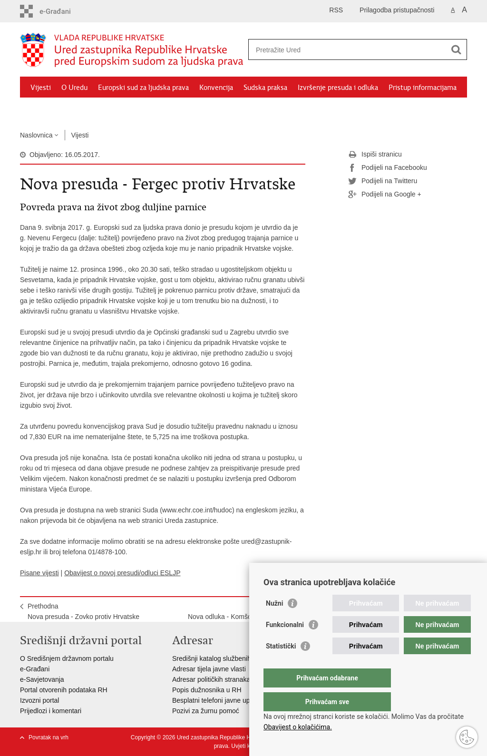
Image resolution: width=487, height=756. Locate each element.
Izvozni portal (39, 700)
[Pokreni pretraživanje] (456, 49)
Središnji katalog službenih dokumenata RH (236, 658)
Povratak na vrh (48, 737)
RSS (336, 10)
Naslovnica (36, 135)
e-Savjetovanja (42, 679)
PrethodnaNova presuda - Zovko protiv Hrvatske (83, 611)
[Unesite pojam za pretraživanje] (347, 50)
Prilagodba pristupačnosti (397, 10)
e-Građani (34, 669)
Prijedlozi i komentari (50, 711)
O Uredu (74, 87)
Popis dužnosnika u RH (207, 690)
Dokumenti (48, 109)
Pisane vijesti (39, 573)
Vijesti (40, 87)
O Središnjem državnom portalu (67, 658)
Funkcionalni (285, 644)
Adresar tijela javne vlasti (209, 669)
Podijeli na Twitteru (382, 181)
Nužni (274, 622)
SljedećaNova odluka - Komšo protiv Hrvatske (243, 611)
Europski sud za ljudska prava (143, 87)
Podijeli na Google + (384, 194)
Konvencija (216, 87)
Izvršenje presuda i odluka (338, 87)
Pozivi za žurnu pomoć (205, 711)
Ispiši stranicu (375, 154)
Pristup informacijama (423, 87)
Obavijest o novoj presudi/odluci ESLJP (122, 573)
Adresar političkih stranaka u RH (219, 679)
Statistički (281, 665)
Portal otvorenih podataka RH (63, 690)
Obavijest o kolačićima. (297, 727)
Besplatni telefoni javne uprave (217, 700)
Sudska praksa (265, 87)
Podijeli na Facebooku (387, 168)
